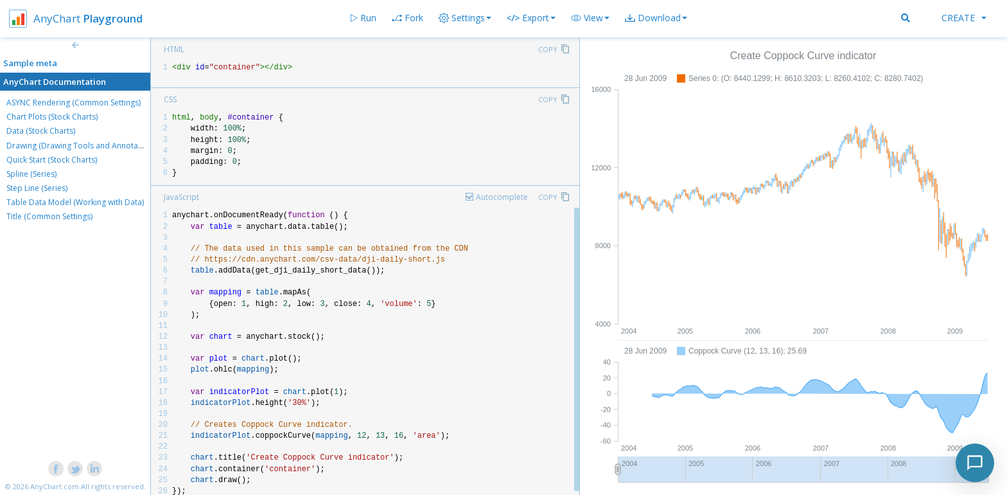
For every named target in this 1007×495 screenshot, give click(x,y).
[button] (590, 18)
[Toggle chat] (975, 463)
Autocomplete (502, 197)
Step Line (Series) (36, 188)
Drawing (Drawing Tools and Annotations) (82, 145)
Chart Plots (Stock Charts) (52, 116)
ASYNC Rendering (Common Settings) (73, 102)
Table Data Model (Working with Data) (75, 202)
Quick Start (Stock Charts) (51, 159)
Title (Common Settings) (49, 216)
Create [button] (963, 18)
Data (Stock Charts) (40, 130)
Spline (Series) (31, 173)
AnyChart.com (54, 486)
